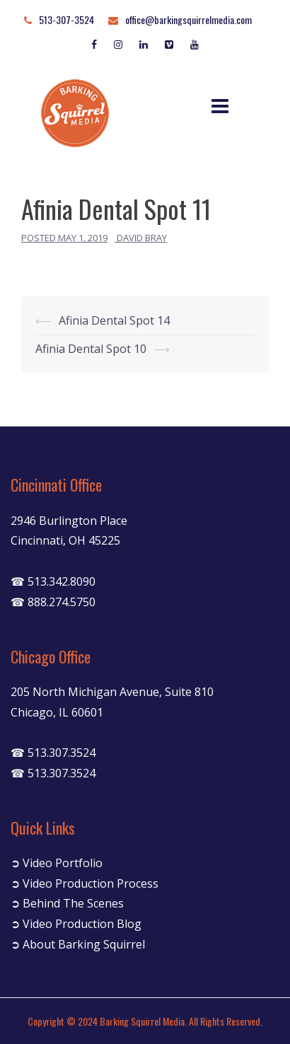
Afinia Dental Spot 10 (90, 348)
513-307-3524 (66, 19)
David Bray (142, 237)
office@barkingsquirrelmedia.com (188, 19)
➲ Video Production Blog (76, 924)
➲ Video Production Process (84, 883)
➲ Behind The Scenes (67, 903)
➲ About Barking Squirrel (78, 944)
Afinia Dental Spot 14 (114, 320)
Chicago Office (51, 656)
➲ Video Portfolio (57, 863)
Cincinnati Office (56, 484)
